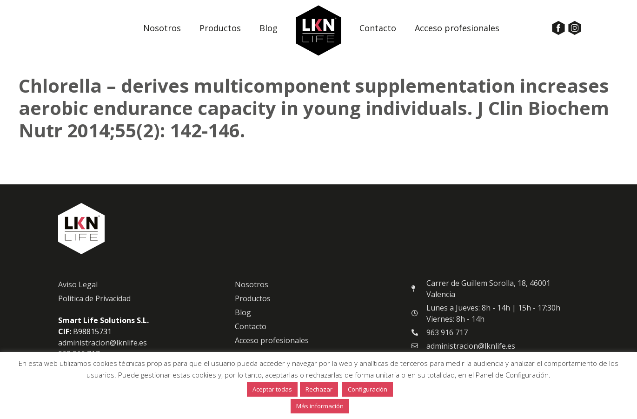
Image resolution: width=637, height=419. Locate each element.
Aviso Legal (78, 289)
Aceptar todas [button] (272, 389)
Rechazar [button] (318, 389)
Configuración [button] (367, 389)
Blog (268, 28)
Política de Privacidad (94, 303)
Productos (220, 28)
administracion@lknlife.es (102, 348)
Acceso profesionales (457, 28)
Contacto (377, 28)
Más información (320, 406)
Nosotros (162, 28)
